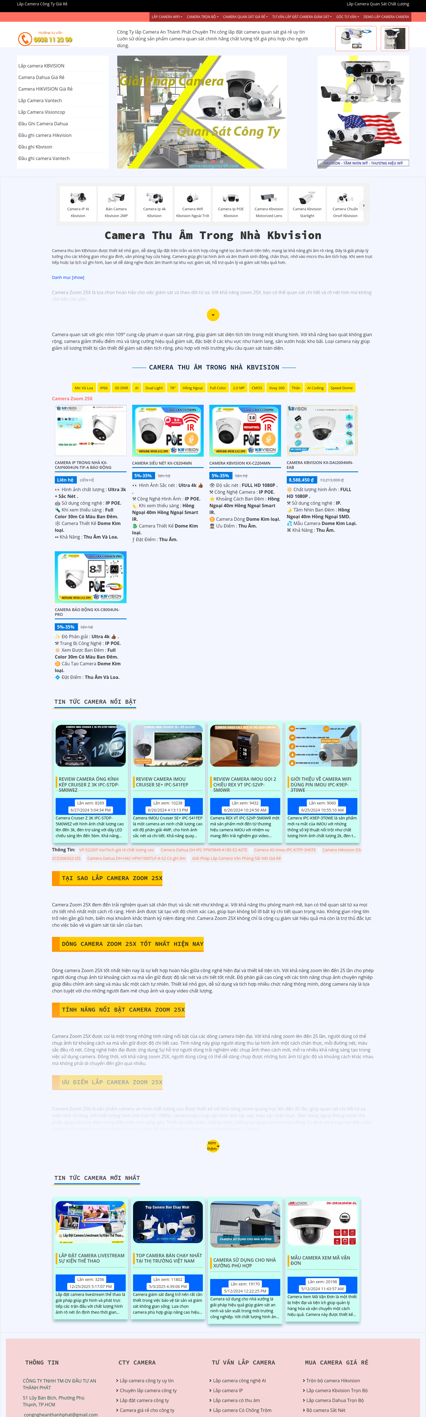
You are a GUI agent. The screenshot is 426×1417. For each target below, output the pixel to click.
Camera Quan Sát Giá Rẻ (244, 16)
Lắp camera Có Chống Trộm (242, 1410)
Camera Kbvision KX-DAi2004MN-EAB (320, 465)
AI (136, 387)
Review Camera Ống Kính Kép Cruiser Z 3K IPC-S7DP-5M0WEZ (89, 782)
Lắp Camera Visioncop (41, 112)
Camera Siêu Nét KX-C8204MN (162, 463)
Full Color (218, 387)
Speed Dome (342, 387)
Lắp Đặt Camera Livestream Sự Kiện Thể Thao (92, 1258)
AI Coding (315, 387)
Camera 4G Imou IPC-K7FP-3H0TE (285, 849)
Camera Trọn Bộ (201, 16)
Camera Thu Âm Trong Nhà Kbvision (214, 367)
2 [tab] (213, 161)
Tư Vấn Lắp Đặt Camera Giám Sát (300, 16)
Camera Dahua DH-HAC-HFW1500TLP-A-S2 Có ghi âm (136, 858)
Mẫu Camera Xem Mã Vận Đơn (320, 1260)
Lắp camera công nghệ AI (239, 1380)
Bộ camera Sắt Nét (326, 1410)
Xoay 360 (277, 387)
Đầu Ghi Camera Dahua (43, 124)
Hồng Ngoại (193, 387)
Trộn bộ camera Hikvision (333, 1380)
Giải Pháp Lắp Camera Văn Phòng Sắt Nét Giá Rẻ (236, 858)
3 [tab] (221, 161)
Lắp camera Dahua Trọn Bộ (335, 1400)
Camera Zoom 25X (72, 398)
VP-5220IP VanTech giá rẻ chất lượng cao (116, 849)
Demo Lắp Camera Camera (386, 16)
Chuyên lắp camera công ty (148, 1390)
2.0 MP (239, 387)
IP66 (104, 387)
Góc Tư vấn (346, 16)
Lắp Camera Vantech (40, 100)
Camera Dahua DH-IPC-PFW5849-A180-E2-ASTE (204, 849)
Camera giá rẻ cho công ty (147, 1410)
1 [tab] (204, 161)
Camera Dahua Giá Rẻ (41, 77)
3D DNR (121, 387)
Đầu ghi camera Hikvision (44, 135)
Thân (296, 387)
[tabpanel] (213, 112)
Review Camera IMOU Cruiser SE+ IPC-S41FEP (162, 782)
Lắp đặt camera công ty (144, 1400)
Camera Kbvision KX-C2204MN (239, 463)
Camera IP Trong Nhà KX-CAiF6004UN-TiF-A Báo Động (83, 465)
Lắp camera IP (228, 1390)
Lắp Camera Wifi (166, 16)
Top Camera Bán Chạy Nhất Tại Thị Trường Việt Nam (169, 1258)
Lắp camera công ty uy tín (146, 1380)
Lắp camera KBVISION (41, 66)
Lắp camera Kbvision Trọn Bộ (337, 1390)
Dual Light (154, 387)
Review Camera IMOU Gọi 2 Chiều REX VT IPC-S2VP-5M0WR (244, 782)
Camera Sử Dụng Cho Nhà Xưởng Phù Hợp (244, 1263)
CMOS (257, 387)
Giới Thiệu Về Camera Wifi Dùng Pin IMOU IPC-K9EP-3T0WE (321, 782)
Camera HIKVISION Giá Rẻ (45, 89)
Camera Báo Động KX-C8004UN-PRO (87, 612)
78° (172, 387)
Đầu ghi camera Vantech (44, 158)
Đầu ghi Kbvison (35, 147)
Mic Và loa (84, 387)
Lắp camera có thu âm (236, 1400)
